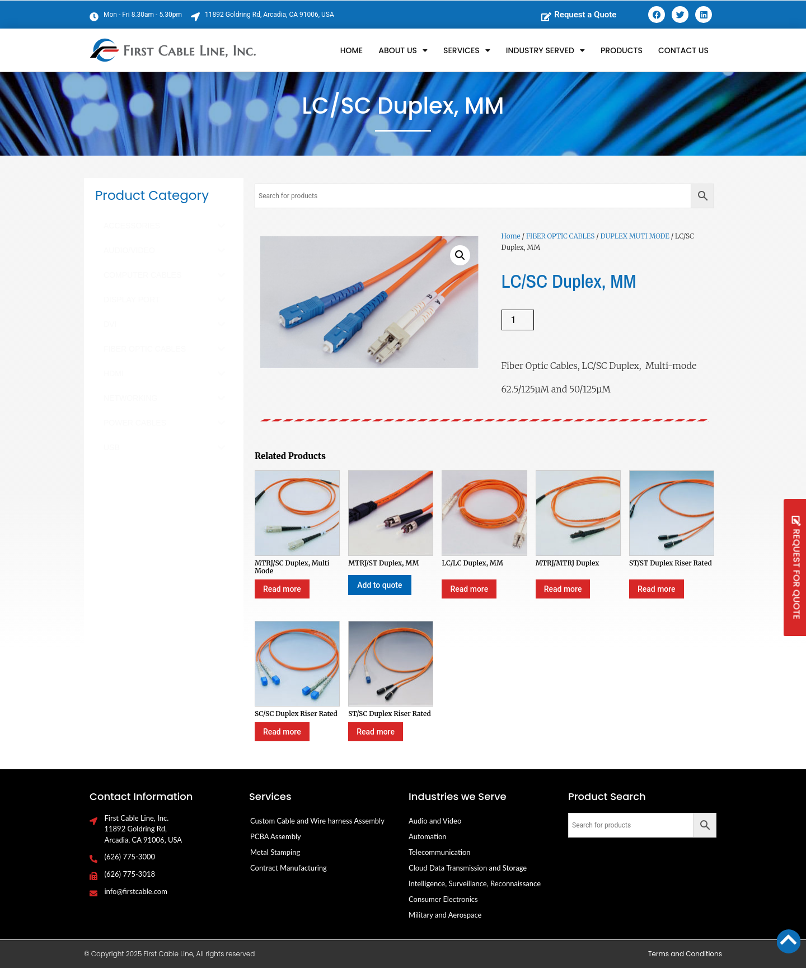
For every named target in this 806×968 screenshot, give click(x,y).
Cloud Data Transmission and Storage (468, 867)
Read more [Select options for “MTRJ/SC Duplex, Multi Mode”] (282, 588)
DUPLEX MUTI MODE (635, 236)
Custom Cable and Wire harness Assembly (317, 820)
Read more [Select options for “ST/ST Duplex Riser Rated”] (657, 588)
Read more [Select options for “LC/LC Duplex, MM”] (469, 588)
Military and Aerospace (445, 914)
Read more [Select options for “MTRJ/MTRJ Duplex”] (563, 588)
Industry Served (545, 50)
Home (351, 50)
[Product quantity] (518, 320)
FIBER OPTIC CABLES (560, 236)
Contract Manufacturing (288, 867)
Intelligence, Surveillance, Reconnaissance (475, 883)
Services (466, 50)
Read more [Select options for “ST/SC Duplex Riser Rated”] (376, 731)
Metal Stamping (275, 852)
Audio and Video (435, 820)
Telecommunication (440, 852)
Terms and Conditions (685, 953)
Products (622, 50)
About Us (403, 50)
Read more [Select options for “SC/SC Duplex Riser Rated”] (282, 731)
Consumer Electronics (443, 899)
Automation (428, 836)
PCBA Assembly (275, 836)
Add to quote (379, 585)
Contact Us (683, 50)
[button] (460, 255)
